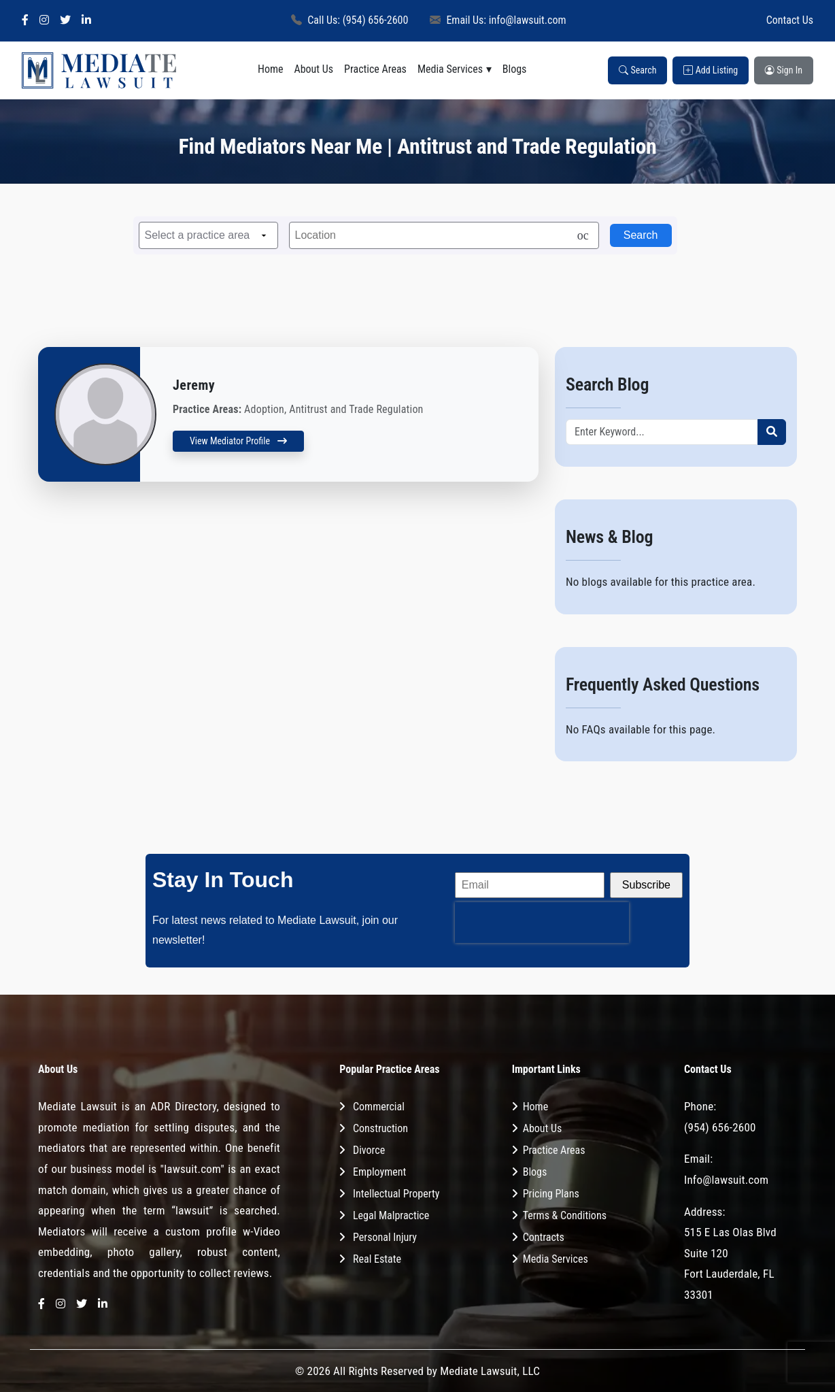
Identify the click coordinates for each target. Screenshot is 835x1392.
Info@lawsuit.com (726, 1180)
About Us (313, 69)
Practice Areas (375, 69)
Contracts (543, 1237)
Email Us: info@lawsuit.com (498, 20)
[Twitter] (65, 21)
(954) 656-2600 (720, 1127)
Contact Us (789, 20)
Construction (380, 1128)
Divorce (369, 1150)
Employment (379, 1171)
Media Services (450, 69)
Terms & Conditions (565, 1215)
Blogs (514, 69)
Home (271, 69)
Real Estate (377, 1259)
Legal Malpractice (391, 1215)
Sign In (783, 70)
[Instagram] (44, 21)
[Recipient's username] (662, 432)
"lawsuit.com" (192, 1169)
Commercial (379, 1106)
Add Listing (710, 70)
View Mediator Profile (238, 440)
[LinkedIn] (86, 21)
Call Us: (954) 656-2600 (349, 20)
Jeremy (194, 385)
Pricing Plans (551, 1193)
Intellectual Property (396, 1193)
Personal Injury (385, 1237)
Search (637, 70)
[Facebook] (25, 21)
